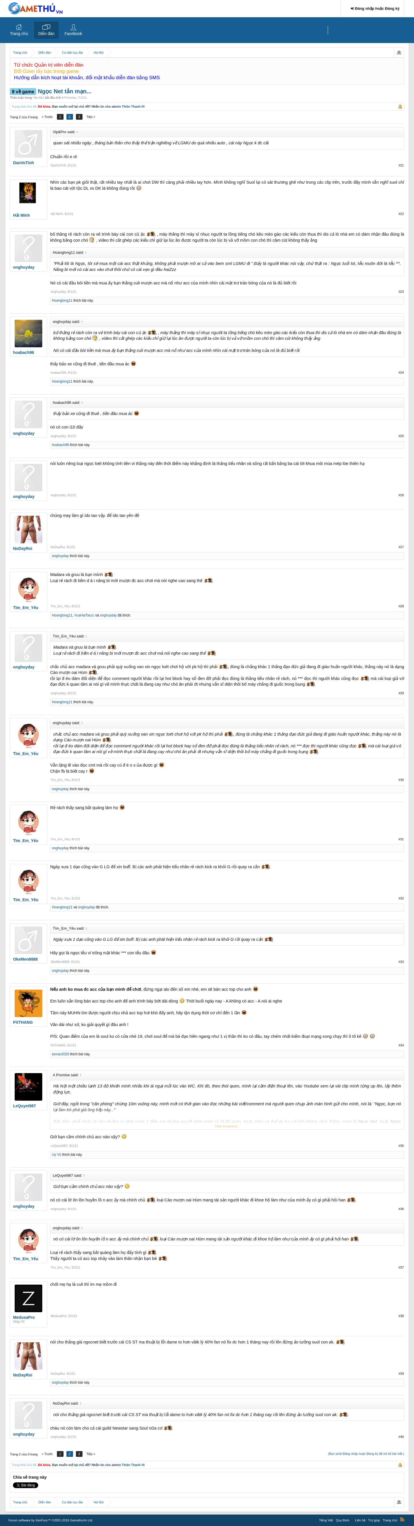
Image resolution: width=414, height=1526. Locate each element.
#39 (401, 1373)
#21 (401, 165)
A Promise (69, 97)
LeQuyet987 (59, 1145)
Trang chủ (19, 33)
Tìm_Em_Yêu (60, 606)
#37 (401, 1267)
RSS (402, 1519)
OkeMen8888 (59, 961)
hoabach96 (58, 372)
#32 (401, 898)
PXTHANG (58, 1045)
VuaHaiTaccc (84, 615)
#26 (401, 495)
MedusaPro (58, 1316)
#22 (401, 214)
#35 (401, 1145)
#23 (401, 291)
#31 (401, 839)
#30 (401, 780)
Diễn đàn (46, 33)
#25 (401, 436)
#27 (401, 547)
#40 (401, 1436)
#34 (401, 1045)
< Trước (47, 117)
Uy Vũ (56, 1155)
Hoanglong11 (62, 300)
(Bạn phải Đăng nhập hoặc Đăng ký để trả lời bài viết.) (366, 1453)
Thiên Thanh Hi (133, 106)
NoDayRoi (57, 547)
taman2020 (60, 1054)
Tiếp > (91, 117)
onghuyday (58, 291)
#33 (401, 961)
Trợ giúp (374, 1520)
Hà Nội (38, 97)
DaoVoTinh (58, 165)
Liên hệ (360, 1520)
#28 (401, 606)
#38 (401, 1316)
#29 (401, 693)
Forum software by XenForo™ (50, 1520)
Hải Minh (56, 214)
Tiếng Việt (326, 1520)
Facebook (73, 33)
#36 (401, 1209)
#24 (401, 372)
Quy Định (342, 1520)
